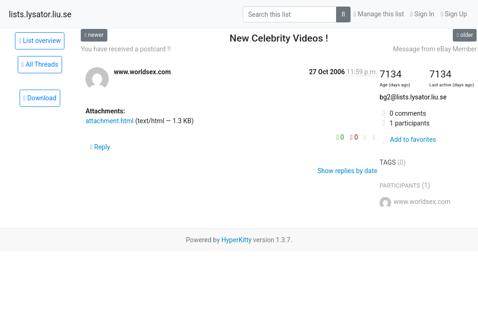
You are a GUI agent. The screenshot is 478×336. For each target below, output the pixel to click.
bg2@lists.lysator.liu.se (413, 97)
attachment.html (109, 121)
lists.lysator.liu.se (40, 14)
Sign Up (454, 14)
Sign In (422, 14)
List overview (40, 40)
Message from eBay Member (435, 49)
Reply (100, 147)
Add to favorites (408, 139)
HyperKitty (236, 240)
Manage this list (379, 14)
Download (39, 98)
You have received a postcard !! (126, 49)
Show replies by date (347, 171)
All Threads (39, 64)
